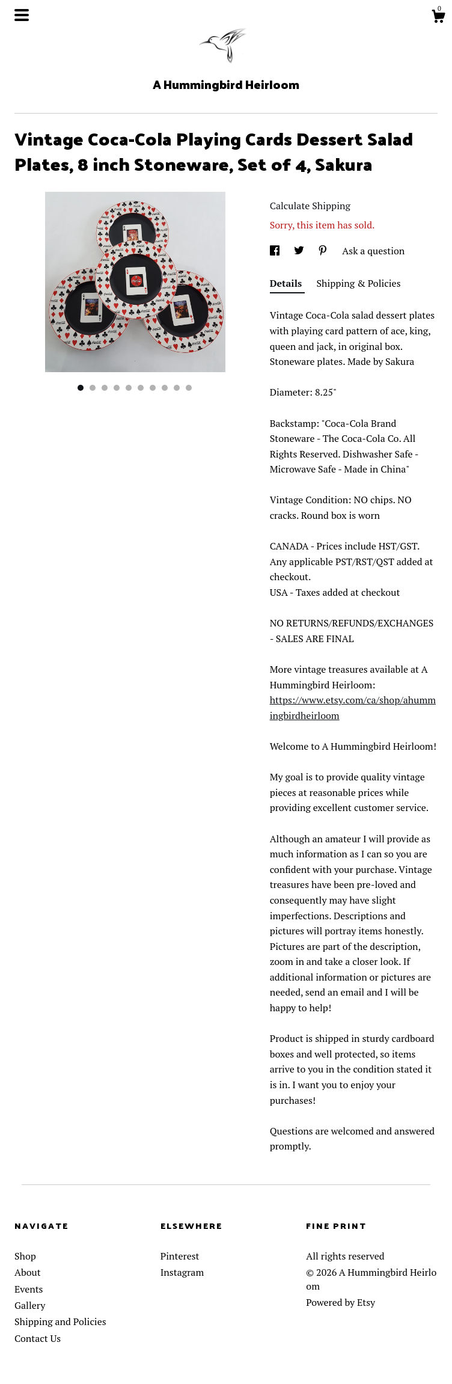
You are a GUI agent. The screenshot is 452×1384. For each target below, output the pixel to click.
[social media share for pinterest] (324, 250)
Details (287, 283)
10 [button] (189, 388)
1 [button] (81, 388)
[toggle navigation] (21, 15)
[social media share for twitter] (300, 250)
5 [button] (129, 388)
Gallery (29, 1305)
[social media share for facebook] (276, 250)
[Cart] (438, 18)
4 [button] (117, 388)
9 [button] (177, 388)
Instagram (182, 1272)
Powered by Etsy (340, 1302)
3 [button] (105, 388)
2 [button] (93, 388)
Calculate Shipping (310, 205)
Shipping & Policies (359, 283)
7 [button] (153, 388)
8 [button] (165, 388)
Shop (25, 1256)
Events (28, 1289)
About (27, 1272)
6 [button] (141, 388)
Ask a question (373, 250)
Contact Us (37, 1338)
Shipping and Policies (60, 1321)
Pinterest (180, 1256)
